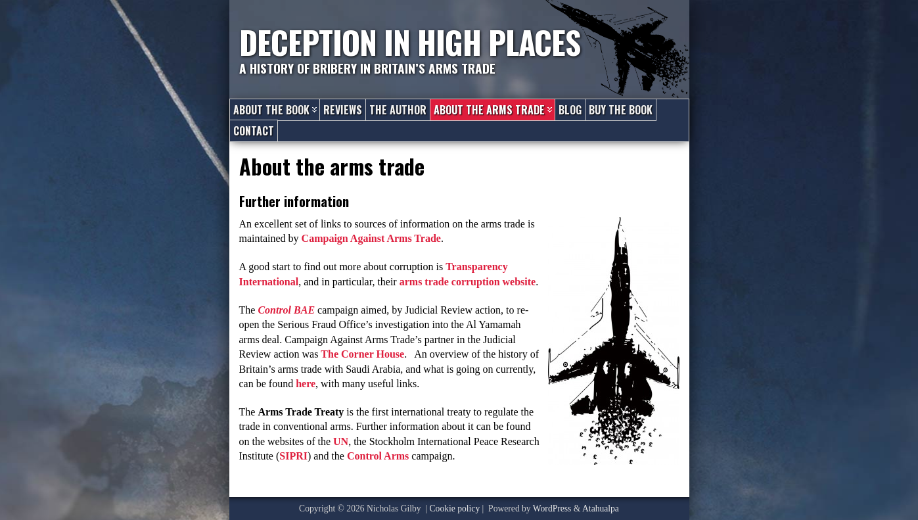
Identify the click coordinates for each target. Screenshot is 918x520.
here (305, 383)
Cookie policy (455, 508)
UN (340, 441)
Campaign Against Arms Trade (371, 238)
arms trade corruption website (468, 281)
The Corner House (362, 354)
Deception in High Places (409, 41)
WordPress (552, 508)
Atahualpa (600, 508)
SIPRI (293, 455)
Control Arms (378, 455)
